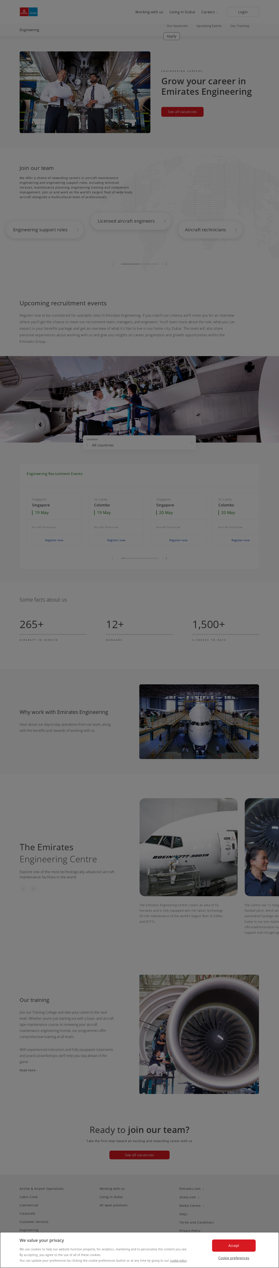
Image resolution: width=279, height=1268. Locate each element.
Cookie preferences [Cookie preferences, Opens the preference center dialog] (233, 1258)
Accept (233, 1245)
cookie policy (178, 1260)
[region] (139, 1250)
